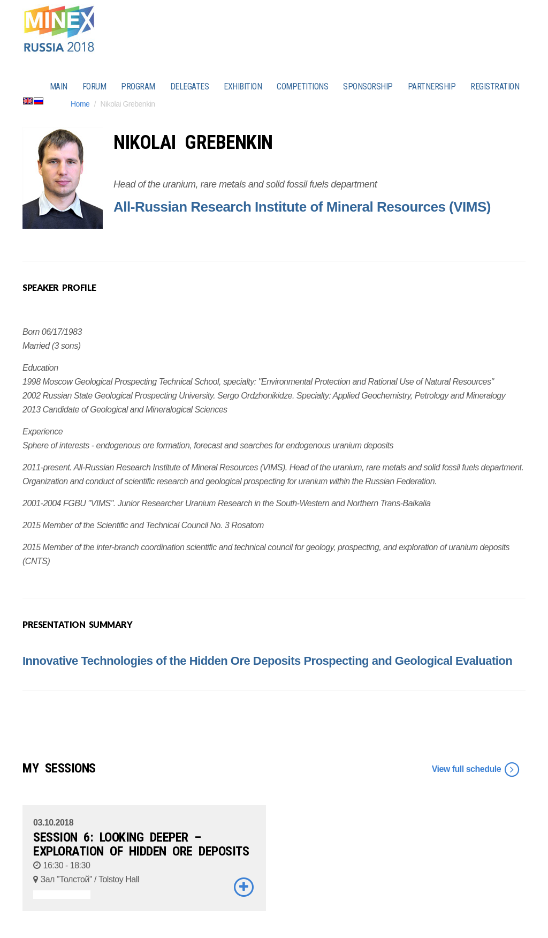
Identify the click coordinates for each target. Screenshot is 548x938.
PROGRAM (138, 86)
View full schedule (476, 769)
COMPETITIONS (302, 86)
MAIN (58, 86)
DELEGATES (189, 86)
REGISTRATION (494, 86)
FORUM (94, 86)
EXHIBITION (243, 86)
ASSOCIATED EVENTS (62, 894)
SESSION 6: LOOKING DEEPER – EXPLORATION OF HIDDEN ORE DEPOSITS (141, 844)
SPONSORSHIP (368, 86)
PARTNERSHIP (432, 86)
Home (80, 104)
